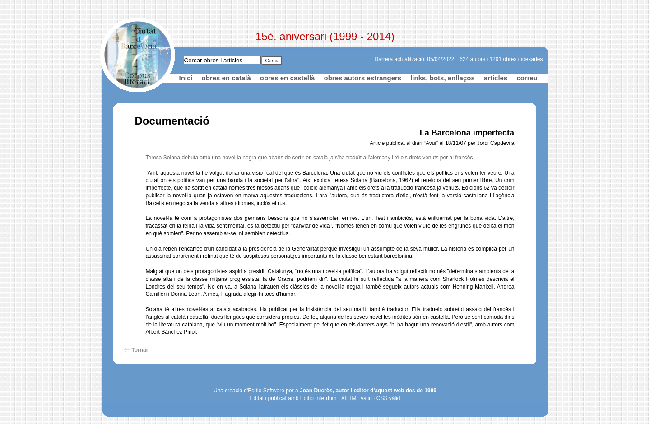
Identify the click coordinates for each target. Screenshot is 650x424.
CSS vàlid (388, 398)
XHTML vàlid (356, 398)
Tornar (139, 350)
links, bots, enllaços (442, 78)
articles (496, 78)
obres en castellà (287, 78)
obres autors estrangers (362, 78)
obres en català (226, 78)
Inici (186, 78)
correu (527, 78)
